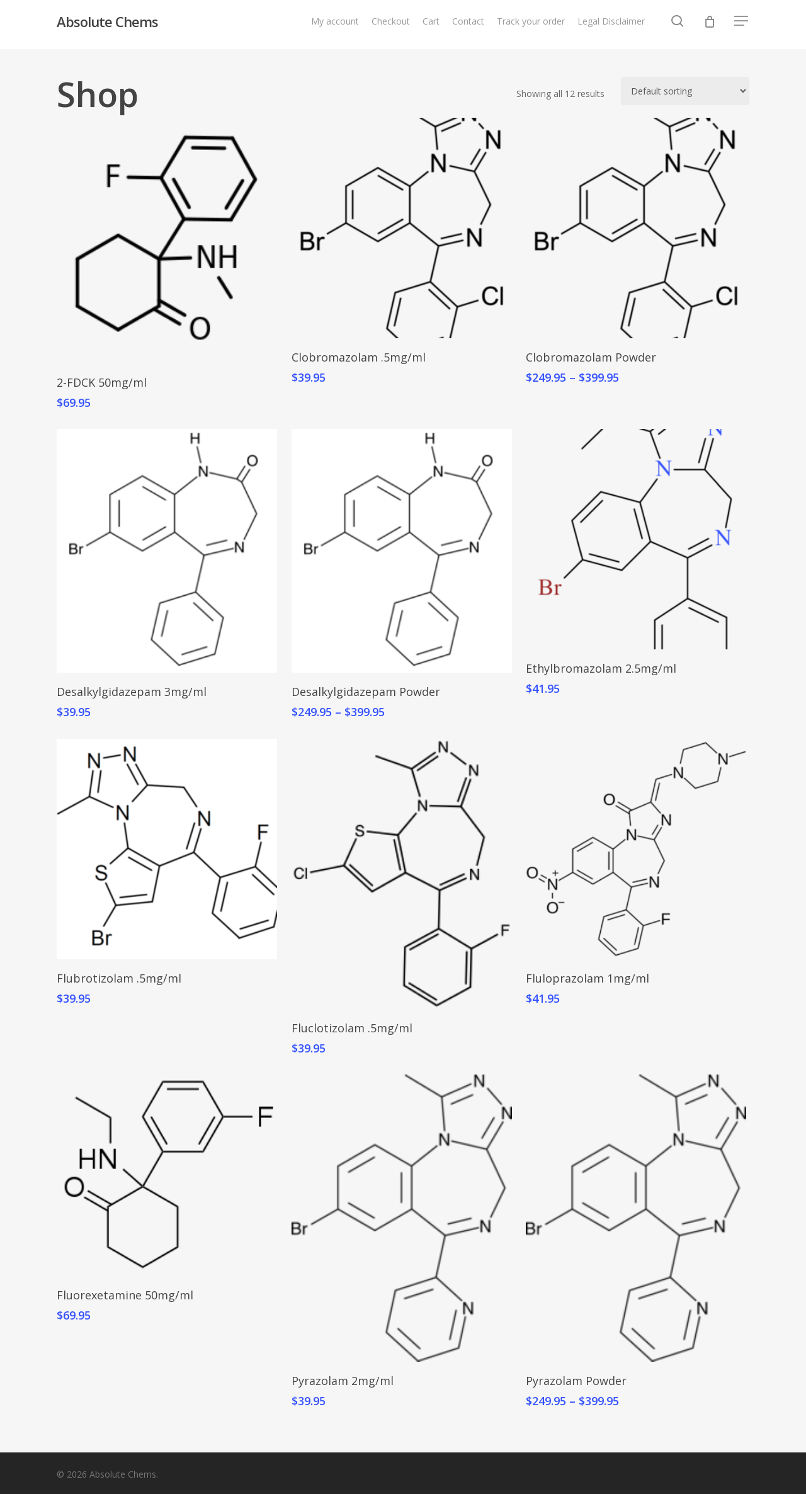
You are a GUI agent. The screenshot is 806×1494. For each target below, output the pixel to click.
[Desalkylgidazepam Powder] (402, 551)
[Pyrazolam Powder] (636, 1218)
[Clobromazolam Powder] (636, 228)
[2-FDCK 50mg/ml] (167, 240)
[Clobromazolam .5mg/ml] (402, 228)
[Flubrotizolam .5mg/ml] (167, 849)
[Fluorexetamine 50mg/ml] (167, 1175)
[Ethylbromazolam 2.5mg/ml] (636, 539)
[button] (741, 24)
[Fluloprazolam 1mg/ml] (636, 849)
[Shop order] (685, 91)
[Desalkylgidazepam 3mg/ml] (167, 551)
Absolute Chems (107, 24)
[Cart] (710, 24)
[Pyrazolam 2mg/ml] (402, 1218)
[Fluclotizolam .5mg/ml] (402, 874)
